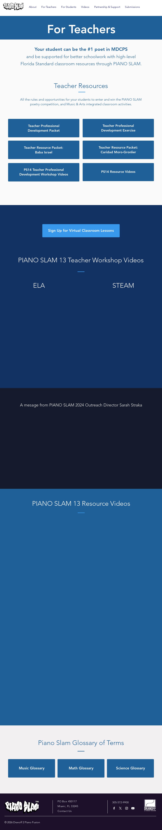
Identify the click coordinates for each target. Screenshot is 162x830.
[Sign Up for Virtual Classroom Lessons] (81, 230)
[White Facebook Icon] (114, 808)
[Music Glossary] (31, 768)
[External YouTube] (39, 314)
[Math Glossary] (81, 768)
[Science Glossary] (130, 768)
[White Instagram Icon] (126, 808)
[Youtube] (133, 808)
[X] (120, 808)
